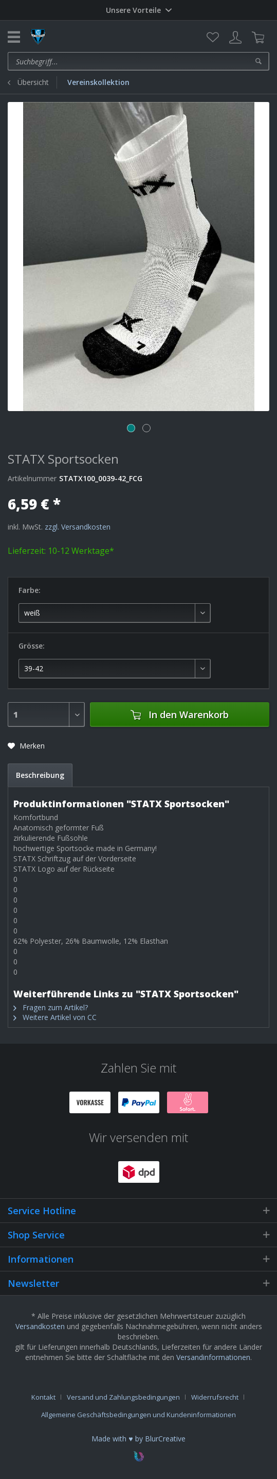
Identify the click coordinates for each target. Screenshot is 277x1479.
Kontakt (43, 1397)
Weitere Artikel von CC (55, 1017)
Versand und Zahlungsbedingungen (123, 1397)
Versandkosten (40, 1326)
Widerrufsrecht (214, 1397)
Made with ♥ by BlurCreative (138, 1438)
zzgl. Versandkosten (77, 527)
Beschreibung (40, 775)
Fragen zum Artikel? (50, 1007)
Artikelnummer (32, 478)
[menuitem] (212, 37)
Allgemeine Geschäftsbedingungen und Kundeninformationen (138, 1414)
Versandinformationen (213, 1357)
